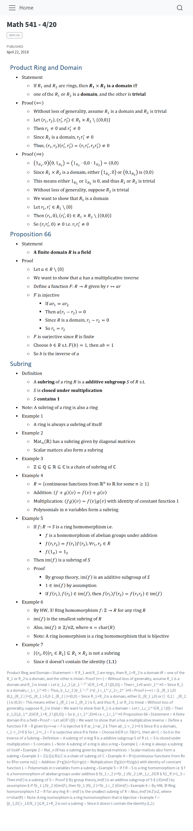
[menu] (12, 7)
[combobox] (180, 7)
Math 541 (14, 35)
